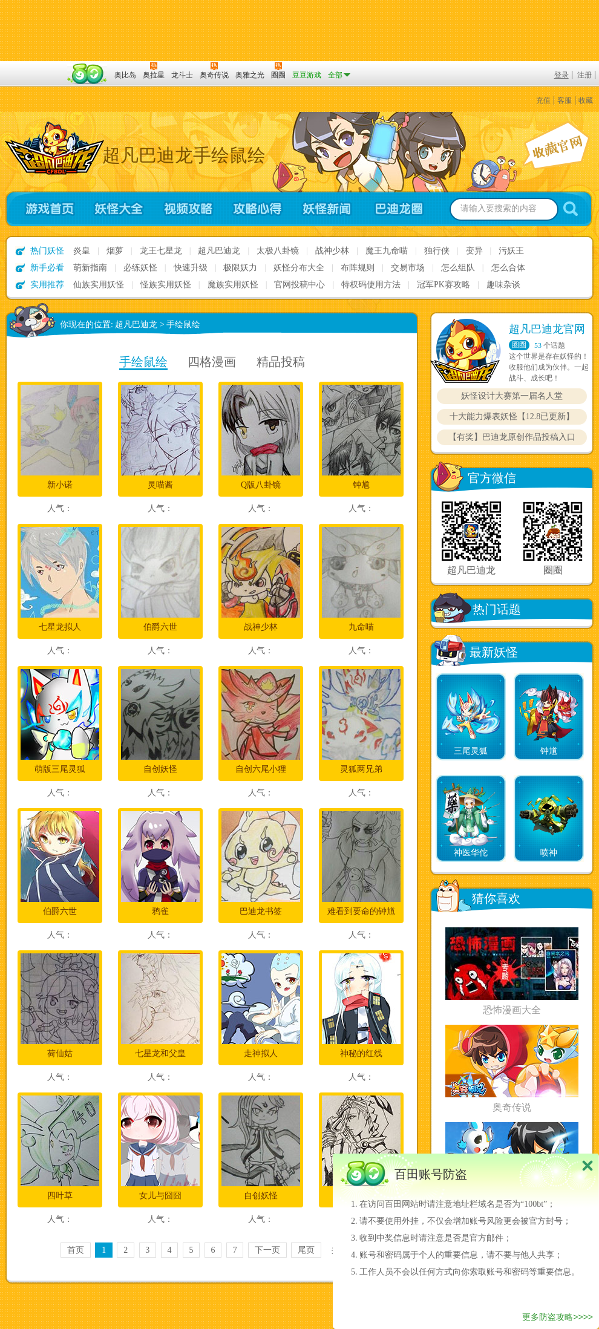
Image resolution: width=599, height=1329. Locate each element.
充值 (543, 100)
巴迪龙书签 (261, 911)
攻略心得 (257, 208)
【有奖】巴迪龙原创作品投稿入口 (511, 437)
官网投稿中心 (299, 284)
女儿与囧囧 (160, 1195)
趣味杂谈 (503, 284)
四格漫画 (212, 361)
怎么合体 (508, 267)
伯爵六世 (160, 627)
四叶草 (60, 1195)
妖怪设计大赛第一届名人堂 (512, 395)
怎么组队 (458, 267)
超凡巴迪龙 (219, 250)
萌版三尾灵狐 (59, 769)
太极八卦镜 (278, 250)
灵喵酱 (160, 484)
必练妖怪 (140, 267)
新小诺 (60, 484)
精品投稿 (281, 361)
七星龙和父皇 (160, 1053)
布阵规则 (358, 267)
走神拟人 (261, 1053)
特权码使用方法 (371, 284)
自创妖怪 (160, 769)
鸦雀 (160, 911)
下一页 (267, 1250)
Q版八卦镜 (261, 484)
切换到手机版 (299, 30)
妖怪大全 (118, 208)
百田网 (87, 74)
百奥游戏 (33, 66)
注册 (584, 75)
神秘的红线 (361, 1053)
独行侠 (437, 250)
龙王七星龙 (161, 250)
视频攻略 (188, 208)
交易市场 (408, 267)
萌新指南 (90, 267)
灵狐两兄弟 (361, 769)
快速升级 (191, 267)
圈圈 (519, 345)
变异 (474, 250)
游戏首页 (44, 208)
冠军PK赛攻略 (443, 284)
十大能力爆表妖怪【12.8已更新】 (512, 416)
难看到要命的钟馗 (361, 911)
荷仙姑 (60, 1053)
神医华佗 (471, 852)
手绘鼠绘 (183, 324)
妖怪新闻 (327, 208)
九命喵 (361, 627)
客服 (564, 100)
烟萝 (114, 250)
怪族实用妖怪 (165, 284)
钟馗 (361, 484)
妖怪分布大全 (298, 267)
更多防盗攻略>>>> (557, 1317)
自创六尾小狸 (260, 769)
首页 (75, 1250)
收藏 (585, 100)
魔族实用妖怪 (233, 284)
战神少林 (332, 250)
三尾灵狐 (471, 751)
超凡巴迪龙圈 (402, 208)
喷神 (548, 852)
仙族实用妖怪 (98, 284)
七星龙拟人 (60, 627)
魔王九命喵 (386, 250)
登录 (561, 75)
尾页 (306, 1250)
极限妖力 (240, 267)
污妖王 (511, 250)
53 (538, 345)
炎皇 (81, 250)
